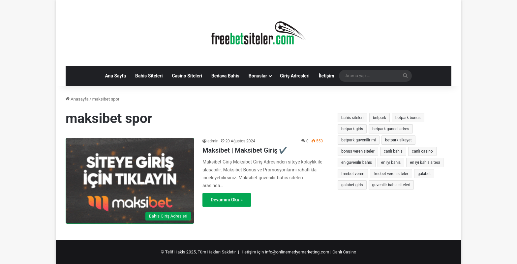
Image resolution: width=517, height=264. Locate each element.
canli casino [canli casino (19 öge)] (422, 151)
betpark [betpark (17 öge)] (379, 117)
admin (212, 141)
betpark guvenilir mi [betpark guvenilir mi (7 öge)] (358, 140)
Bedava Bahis (225, 75)
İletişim (326, 75)
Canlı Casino (344, 251)
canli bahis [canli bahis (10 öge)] (393, 151)
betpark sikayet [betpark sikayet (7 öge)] (398, 140)
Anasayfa (77, 99)
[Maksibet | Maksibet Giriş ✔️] (130, 181)
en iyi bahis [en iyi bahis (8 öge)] (391, 162)
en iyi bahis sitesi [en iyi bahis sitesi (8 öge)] (425, 162)
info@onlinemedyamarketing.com (297, 251)
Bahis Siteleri (149, 75)
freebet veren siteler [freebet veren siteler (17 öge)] (391, 173)
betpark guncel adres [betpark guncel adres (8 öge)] (390, 129)
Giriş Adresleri (295, 75)
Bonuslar (258, 75)
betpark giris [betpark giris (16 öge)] (352, 129)
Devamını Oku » (227, 199)
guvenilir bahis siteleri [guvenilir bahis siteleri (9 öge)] (391, 185)
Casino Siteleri (187, 75)
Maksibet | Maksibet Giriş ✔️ (244, 150)
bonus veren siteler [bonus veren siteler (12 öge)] (358, 151)
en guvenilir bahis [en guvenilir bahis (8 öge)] (356, 162)
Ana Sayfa (115, 75)
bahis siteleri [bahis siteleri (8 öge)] (352, 117)
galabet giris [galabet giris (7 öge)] (352, 185)
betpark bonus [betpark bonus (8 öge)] (407, 117)
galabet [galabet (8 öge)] (424, 173)
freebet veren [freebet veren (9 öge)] (352, 173)
